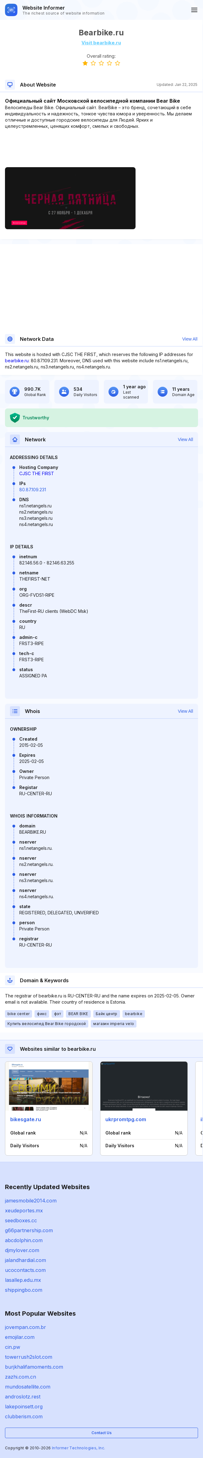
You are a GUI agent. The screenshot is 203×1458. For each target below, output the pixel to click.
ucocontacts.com (25, 1270)
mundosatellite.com (27, 1387)
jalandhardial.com (25, 1260)
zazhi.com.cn (20, 1377)
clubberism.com (24, 1416)
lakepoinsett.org (24, 1406)
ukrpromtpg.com (125, 1119)
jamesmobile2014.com (31, 1200)
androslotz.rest (22, 1396)
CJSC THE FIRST (36, 473)
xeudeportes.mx (24, 1210)
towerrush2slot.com (28, 1357)
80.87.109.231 (32, 489)
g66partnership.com (29, 1230)
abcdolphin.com (24, 1240)
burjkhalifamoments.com (34, 1367)
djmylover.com (22, 1250)
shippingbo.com (23, 1290)
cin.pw (12, 1347)
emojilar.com (20, 1337)
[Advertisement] (101, 148)
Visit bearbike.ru (101, 43)
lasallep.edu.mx (23, 1280)
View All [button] (189, 339)
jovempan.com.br (25, 1327)
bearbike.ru (17, 360)
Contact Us (101, 1432)
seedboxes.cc (21, 1220)
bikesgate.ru (25, 1119)
